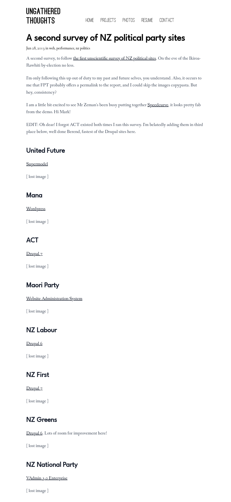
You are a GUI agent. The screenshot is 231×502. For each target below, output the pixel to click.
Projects (108, 20)
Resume (147, 20)
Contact (167, 20)
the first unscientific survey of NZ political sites (114, 58)
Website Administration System (54, 299)
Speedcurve (158, 105)
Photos (129, 20)
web (52, 48)
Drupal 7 (34, 254)
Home (90, 20)
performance (65, 48)
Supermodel (37, 164)
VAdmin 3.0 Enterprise (46, 478)
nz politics (83, 48)
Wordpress (36, 209)
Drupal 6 (34, 344)
